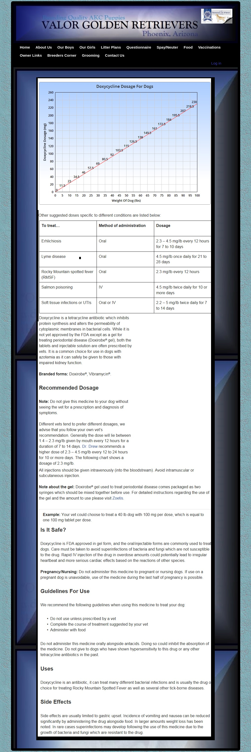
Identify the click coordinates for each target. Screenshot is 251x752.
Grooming (91, 55)
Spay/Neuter (167, 47)
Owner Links (31, 55)
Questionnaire (138, 47)
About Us (44, 47)
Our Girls (87, 47)
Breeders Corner (61, 55)
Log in (216, 63)
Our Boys (65, 47)
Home (25, 47)
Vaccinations (209, 47)
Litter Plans (111, 47)
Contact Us (114, 55)
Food (188, 47)
